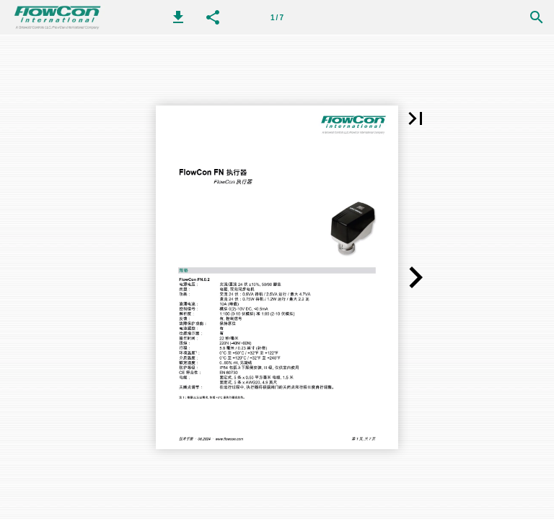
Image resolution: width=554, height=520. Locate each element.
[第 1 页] (277, 17)
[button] (178, 17)
